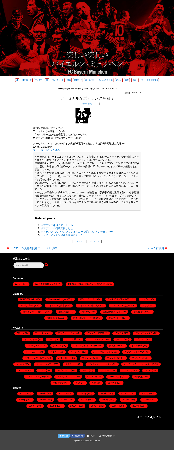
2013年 (84, 399)
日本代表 (112, 383)
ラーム (85, 370)
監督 (127, 80)
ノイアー (54, 352)
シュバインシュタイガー (85, 345)
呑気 (141, 80)
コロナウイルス (34, 345)
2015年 (42, 399)
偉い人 (119, 80)
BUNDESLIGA (27, 299)
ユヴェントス (63, 370)
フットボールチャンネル (46, 150)
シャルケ (57, 345)
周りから (86, 311)
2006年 (94, 406)
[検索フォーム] (28, 265)
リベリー (104, 370)
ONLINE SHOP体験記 (118, 299)
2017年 (145, 393)
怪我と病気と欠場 (111, 311)
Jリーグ (20, 333)
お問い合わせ (107, 436)
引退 (78, 383)
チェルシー (114, 345)
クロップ (120, 339)
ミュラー (22, 370)
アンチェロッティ (66, 333)
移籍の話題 (87, 104)
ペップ (146, 305)
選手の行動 (89, 80)
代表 (134, 80)
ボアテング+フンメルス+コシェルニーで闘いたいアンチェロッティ (78, 231)
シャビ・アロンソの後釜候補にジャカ (62, 235)
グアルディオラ (95, 339)
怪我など (78, 80)
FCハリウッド (58, 80)
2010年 (146, 399)
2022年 (42, 393)
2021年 (62, 393)
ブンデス (38, 80)
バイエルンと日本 (105, 80)
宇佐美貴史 (58, 383)
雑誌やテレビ (115, 318)
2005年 (115, 406)
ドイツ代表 (137, 345)
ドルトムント (31, 352)
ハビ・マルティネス (103, 352)
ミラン (42, 370)
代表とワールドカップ (33, 311)
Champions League (57, 299)
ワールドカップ (116, 376)
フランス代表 (138, 358)
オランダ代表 (30, 339)
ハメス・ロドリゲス (134, 352)
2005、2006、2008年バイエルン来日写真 (91, 284)
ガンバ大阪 (70, 339)
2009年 (32, 406)
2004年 (135, 406)
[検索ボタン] (47, 265)
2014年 (63, 399)
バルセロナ (63, 358)
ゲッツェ (140, 339)
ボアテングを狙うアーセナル (57, 225)
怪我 (94, 383)
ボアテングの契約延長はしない (58, 228)
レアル (148, 370)
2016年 (22, 399)
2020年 (83, 393)
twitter (63, 436)
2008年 (53, 406)
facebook (77, 436)
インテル (119, 333)
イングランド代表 (95, 333)
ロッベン (91, 376)
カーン (51, 339)
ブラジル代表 (113, 358)
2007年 (73, 406)
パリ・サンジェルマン (35, 358)
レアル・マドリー (35, 376)
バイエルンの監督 (120, 305)
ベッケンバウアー (44, 364)
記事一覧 (27, 80)
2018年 (124, 393)
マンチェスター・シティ (100, 364)
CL (47, 80)
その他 (145, 299)
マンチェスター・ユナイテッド (139, 364)
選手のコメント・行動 (84, 318)
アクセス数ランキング (49, 284)
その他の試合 (27, 305)
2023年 (23, 393)
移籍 (69, 80)
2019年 (103, 393)
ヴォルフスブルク (144, 333)
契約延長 (138, 376)
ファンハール (88, 358)
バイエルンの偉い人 (88, 305)
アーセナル (79, 241)
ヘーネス (20, 364)
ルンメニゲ (127, 370)
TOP (90, 436)
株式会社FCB (152, 80)
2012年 (104, 399)
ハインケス (76, 352)
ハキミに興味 (156, 248)
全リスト (22, 284)
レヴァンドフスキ (65, 376)
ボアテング (94, 241)
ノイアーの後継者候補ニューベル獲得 (33, 248)
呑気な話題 (63, 311)
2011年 (125, 399)
